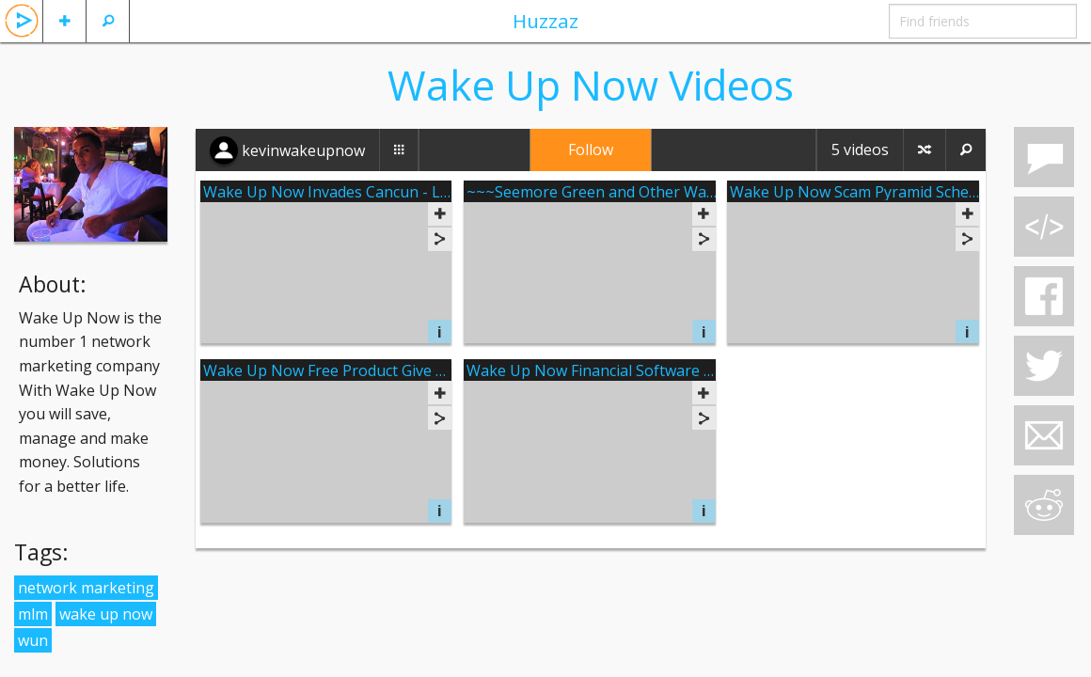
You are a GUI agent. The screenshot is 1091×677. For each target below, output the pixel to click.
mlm (33, 614)
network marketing (86, 587)
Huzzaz (545, 21)
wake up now (105, 614)
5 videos (860, 149)
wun (33, 640)
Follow (590, 149)
